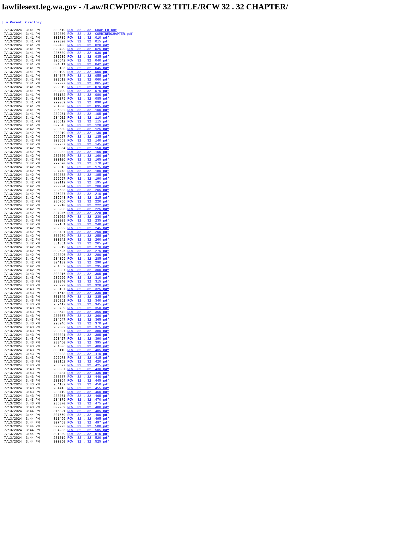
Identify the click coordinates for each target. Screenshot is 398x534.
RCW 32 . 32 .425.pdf (88, 434)
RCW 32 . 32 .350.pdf (88, 366)
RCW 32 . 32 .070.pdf (88, 100)
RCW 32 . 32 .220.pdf (88, 237)
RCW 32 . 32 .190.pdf (88, 210)
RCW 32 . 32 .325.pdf (88, 343)
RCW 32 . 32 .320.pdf (88, 338)
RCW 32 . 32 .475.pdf (88, 480)
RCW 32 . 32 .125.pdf (88, 151)
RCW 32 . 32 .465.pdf (88, 471)
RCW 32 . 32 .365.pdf (88, 379)
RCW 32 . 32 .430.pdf (88, 439)
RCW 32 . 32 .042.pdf (88, 73)
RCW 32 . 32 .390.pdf (88, 402)
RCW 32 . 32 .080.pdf (88, 109)
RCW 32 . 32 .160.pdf (88, 183)
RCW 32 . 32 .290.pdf (88, 311)
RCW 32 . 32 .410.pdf (88, 420)
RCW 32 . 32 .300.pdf (88, 320)
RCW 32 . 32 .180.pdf (88, 201)
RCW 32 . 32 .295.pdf (88, 315)
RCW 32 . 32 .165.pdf (88, 187)
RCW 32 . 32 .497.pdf (88, 503)
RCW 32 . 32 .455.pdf (88, 462)
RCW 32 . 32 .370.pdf (88, 384)
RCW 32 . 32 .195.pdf (88, 215)
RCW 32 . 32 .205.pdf (88, 224)
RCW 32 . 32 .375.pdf (88, 388)
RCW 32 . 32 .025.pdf (88, 55)
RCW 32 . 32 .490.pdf (88, 494)
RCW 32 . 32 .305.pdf (88, 324)
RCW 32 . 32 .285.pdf (88, 306)
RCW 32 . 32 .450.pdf (88, 457)
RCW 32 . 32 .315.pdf (88, 334)
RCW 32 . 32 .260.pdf (88, 283)
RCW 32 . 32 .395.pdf (88, 407)
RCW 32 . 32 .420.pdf (88, 430)
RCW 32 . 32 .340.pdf (88, 356)
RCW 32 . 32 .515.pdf (88, 516)
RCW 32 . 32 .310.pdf (88, 329)
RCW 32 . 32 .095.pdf (88, 123)
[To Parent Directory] (23, 23)
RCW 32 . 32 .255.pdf (88, 279)
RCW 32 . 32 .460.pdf (88, 466)
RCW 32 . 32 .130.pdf (88, 155)
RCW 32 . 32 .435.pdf (88, 443)
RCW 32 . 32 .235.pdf (88, 260)
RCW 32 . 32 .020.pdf (88, 50)
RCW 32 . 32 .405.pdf (88, 416)
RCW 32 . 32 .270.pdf (88, 292)
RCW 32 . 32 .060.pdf (88, 91)
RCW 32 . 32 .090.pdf (88, 119)
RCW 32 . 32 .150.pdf (88, 173)
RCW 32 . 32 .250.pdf (88, 274)
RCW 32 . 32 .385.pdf (88, 398)
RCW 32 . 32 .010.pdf (88, 41)
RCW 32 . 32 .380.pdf (88, 393)
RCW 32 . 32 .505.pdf (88, 512)
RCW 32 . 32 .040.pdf (88, 68)
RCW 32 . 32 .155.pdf (88, 178)
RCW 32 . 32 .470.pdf (88, 475)
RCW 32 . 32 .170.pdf (88, 192)
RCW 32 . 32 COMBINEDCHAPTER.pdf (99, 36)
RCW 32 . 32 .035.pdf (88, 64)
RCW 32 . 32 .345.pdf (88, 361)
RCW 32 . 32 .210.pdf (88, 228)
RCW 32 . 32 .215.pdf (88, 233)
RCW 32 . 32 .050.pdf (88, 82)
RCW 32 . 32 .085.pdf (88, 114)
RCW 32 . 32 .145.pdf (88, 169)
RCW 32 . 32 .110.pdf (88, 137)
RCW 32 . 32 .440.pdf (88, 448)
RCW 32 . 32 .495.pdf (88, 498)
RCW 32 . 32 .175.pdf (88, 196)
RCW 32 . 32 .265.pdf (88, 288)
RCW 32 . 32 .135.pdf (88, 160)
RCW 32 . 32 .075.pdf (88, 105)
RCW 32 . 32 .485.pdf (88, 489)
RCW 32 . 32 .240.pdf (88, 265)
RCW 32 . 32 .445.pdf (88, 452)
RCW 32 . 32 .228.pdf (88, 251)
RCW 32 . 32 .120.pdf (88, 146)
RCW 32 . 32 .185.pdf (88, 205)
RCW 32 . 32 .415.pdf (88, 425)
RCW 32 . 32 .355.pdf (88, 370)
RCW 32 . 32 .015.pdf (88, 45)
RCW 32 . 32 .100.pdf (88, 128)
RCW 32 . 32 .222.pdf (88, 242)
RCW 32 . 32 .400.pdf (88, 411)
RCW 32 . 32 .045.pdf (88, 77)
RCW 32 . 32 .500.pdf (88, 507)
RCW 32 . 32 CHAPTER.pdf (92, 32)
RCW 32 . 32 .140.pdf (88, 164)
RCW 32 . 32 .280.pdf (88, 302)
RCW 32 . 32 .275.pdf (88, 297)
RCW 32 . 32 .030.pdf (88, 59)
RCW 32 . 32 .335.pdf (88, 352)
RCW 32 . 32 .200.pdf (88, 219)
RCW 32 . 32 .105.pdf (88, 132)
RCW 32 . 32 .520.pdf (88, 521)
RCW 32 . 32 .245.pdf (88, 270)
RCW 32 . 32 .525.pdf (88, 526)
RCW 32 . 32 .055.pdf (88, 87)
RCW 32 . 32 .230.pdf (88, 256)
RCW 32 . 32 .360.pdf (88, 375)
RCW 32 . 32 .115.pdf (88, 141)
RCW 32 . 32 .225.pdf (88, 247)
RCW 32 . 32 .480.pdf (88, 484)
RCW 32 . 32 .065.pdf (88, 96)
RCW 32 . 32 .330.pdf (88, 347)
